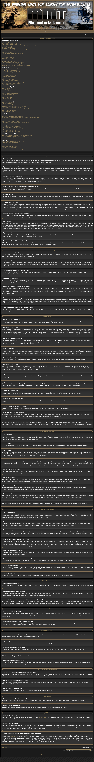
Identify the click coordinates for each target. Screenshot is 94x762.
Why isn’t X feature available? (9, 147)
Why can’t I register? (7, 52)
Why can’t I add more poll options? (10, 74)
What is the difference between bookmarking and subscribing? (17, 135)
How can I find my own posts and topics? (12, 131)
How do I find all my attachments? (10, 142)
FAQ (46, 31)
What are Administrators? (8, 102)
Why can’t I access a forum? (9, 76)
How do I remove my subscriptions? (10, 137)
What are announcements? (8, 94)
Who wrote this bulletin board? (9, 146)
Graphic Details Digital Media (47, 754)
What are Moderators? (7, 103)
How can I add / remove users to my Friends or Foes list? (16, 122)
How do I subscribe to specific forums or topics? (13, 136)
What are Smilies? (6, 90)
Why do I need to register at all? (9, 43)
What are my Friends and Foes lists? (11, 121)
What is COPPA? (6, 51)
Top (2, 163)
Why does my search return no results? (11, 127)
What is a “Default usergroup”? (9, 110)
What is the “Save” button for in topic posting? (13, 82)
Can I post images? (6, 92)
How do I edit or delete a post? (9, 70)
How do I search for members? (9, 130)
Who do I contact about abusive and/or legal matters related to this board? (20, 149)
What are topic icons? (7, 98)
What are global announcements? (10, 93)
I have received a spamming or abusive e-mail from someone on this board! (20, 117)
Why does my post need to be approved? (12, 83)
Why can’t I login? (6, 42)
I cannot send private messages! (10, 115)
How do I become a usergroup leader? (11, 107)
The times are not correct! (8, 58)
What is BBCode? (6, 88)
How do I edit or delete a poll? (9, 75)
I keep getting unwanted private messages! (12, 116)
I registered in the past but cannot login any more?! (14, 49)
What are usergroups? (7, 105)
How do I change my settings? (9, 57)
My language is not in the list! (9, 61)
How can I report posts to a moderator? (11, 80)
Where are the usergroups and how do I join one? (14, 106)
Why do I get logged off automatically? (11, 44)
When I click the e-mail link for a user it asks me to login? (16, 65)
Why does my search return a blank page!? (12, 129)
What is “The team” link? (8, 111)
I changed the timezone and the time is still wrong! (14, 60)
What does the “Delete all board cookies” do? (13, 53)
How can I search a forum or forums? (11, 126)
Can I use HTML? (6, 89)
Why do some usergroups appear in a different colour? (15, 108)
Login (49, 31)
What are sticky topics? (7, 96)
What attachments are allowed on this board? (13, 141)
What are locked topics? (8, 97)
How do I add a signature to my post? (11, 71)
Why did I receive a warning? (9, 79)
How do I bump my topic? (8, 84)
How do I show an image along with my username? (14, 62)
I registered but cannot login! (9, 48)
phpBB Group (42, 717)
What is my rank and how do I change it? (12, 64)
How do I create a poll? (7, 72)
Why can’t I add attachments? (9, 78)
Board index (4, 747)
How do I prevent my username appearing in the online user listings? (19, 46)
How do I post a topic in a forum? (10, 69)
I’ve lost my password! (7, 47)
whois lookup (13, 736)
